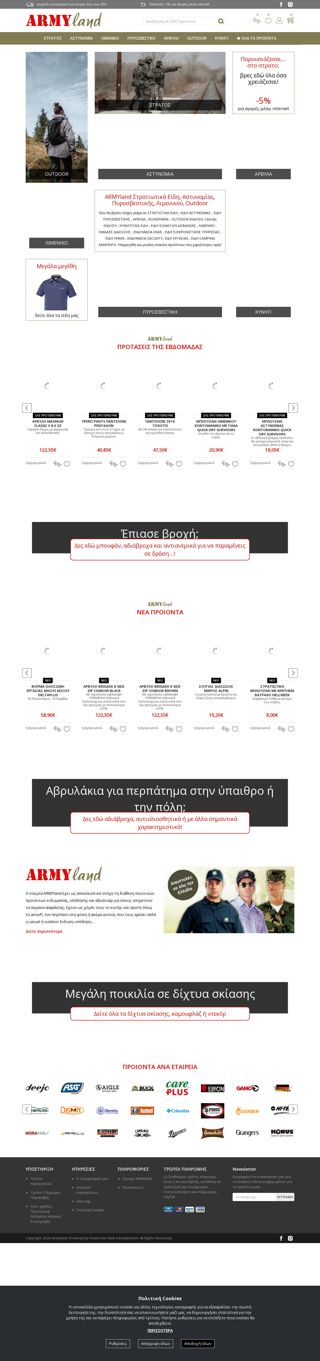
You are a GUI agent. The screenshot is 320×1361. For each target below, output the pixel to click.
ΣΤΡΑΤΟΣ (53, 38)
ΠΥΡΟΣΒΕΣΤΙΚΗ (141, 38)
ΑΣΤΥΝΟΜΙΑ (81, 38)
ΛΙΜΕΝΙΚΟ (110, 38)
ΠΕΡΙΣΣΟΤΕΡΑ (160, 1330)
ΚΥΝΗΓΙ (221, 38)
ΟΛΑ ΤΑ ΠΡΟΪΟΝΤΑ (256, 38)
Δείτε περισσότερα (44, 1049)
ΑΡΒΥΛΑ (171, 38)
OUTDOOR (196, 38)
